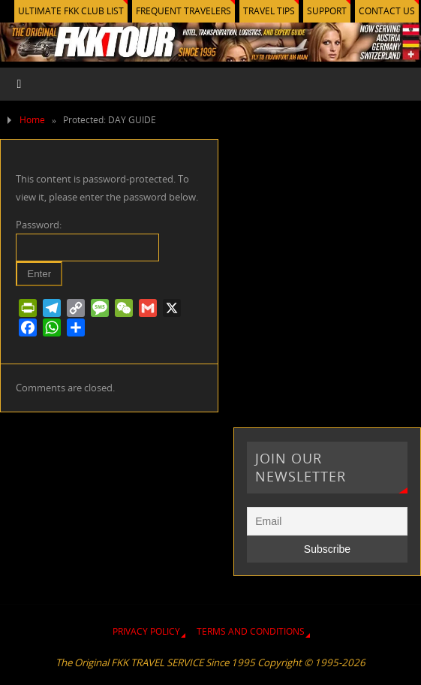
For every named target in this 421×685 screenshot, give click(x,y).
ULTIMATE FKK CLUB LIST (71, 11)
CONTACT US (387, 11)
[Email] (327, 521)
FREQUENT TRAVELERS (183, 11)
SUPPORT (327, 11)
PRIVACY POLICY (146, 631)
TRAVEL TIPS (269, 11)
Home (32, 119)
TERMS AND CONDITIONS (251, 631)
